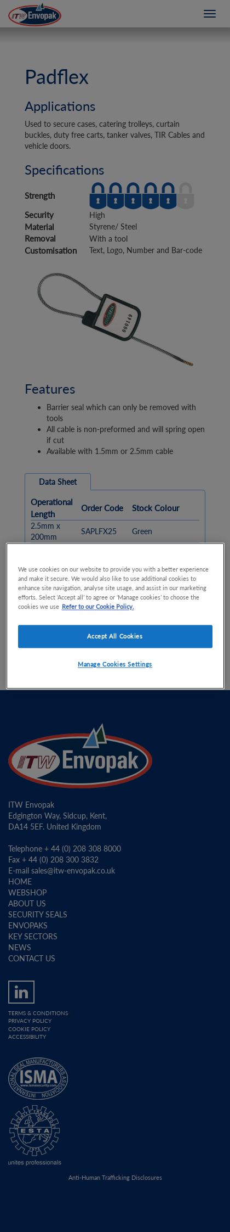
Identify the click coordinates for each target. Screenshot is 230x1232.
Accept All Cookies (114, 636)
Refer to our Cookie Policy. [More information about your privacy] (98, 607)
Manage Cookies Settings (115, 664)
